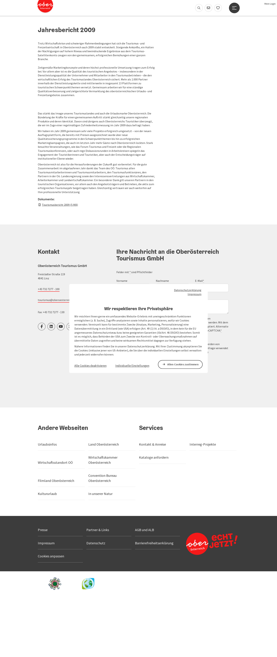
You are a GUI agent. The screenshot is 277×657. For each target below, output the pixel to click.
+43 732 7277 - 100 (49, 346)
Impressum (194, 294)
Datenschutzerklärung (187, 290)
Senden (130, 424)
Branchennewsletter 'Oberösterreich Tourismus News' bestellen (162, 395)
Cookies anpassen (51, 614)
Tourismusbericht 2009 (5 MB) (60, 262)
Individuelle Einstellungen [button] (132, 366)
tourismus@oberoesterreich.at (56, 357)
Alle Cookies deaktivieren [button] (90, 366)
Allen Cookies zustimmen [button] (183, 364)
